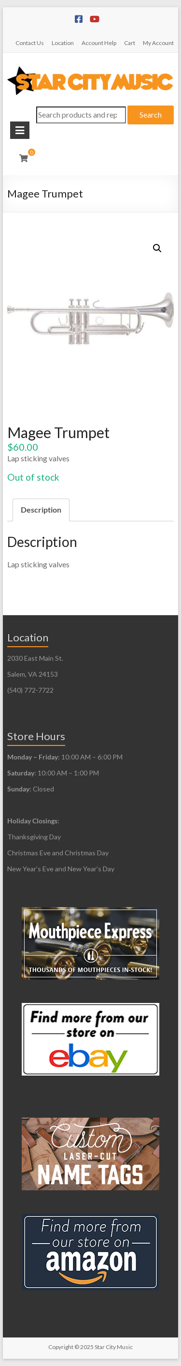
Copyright (60, 1347)
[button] (157, 248)
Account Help (99, 42)
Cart (129, 42)
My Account (158, 42)
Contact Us (29, 42)
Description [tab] (41, 509)
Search (150, 114)
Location (63, 42)
